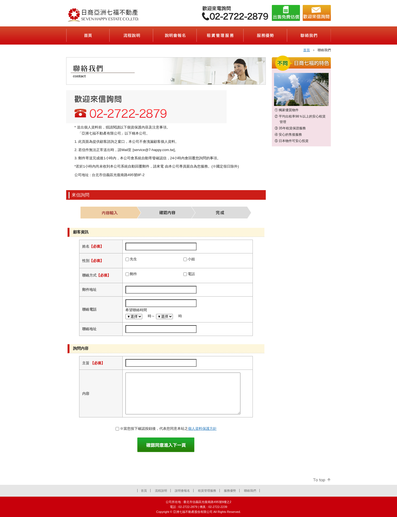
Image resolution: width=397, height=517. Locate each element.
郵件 (133, 274)
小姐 (191, 259)
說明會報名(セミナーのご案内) (175, 35)
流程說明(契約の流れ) (131, 35)
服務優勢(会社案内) (265, 35)
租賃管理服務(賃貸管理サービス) (220, 35)
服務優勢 (230, 490)
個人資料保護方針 (202, 428)
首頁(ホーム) (88, 35)
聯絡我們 (250, 490)
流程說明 (161, 490)
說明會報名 (182, 490)
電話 (191, 274)
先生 (133, 259)
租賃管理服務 (207, 490)
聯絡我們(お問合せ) (309, 35)
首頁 (306, 50)
